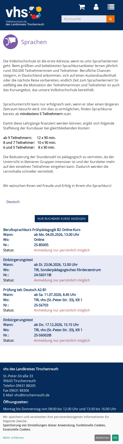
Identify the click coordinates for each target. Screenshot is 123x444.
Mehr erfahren (13, 438)
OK (115, 438)
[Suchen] (110, 18)
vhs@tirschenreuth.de (31, 395)
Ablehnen (102, 438)
